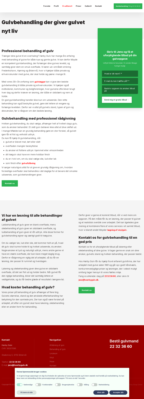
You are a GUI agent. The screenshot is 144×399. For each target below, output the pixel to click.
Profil (56, 6)
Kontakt (98, 6)
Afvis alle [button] (100, 392)
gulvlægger (40, 81)
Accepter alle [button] (118, 392)
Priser (78, 6)
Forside (46, 6)
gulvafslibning (28, 163)
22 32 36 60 (110, 276)
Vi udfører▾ (67, 6)
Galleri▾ (88, 6)
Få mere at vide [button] (27, 392)
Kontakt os (10, 183)
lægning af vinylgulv (117, 230)
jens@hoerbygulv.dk (88, 279)
